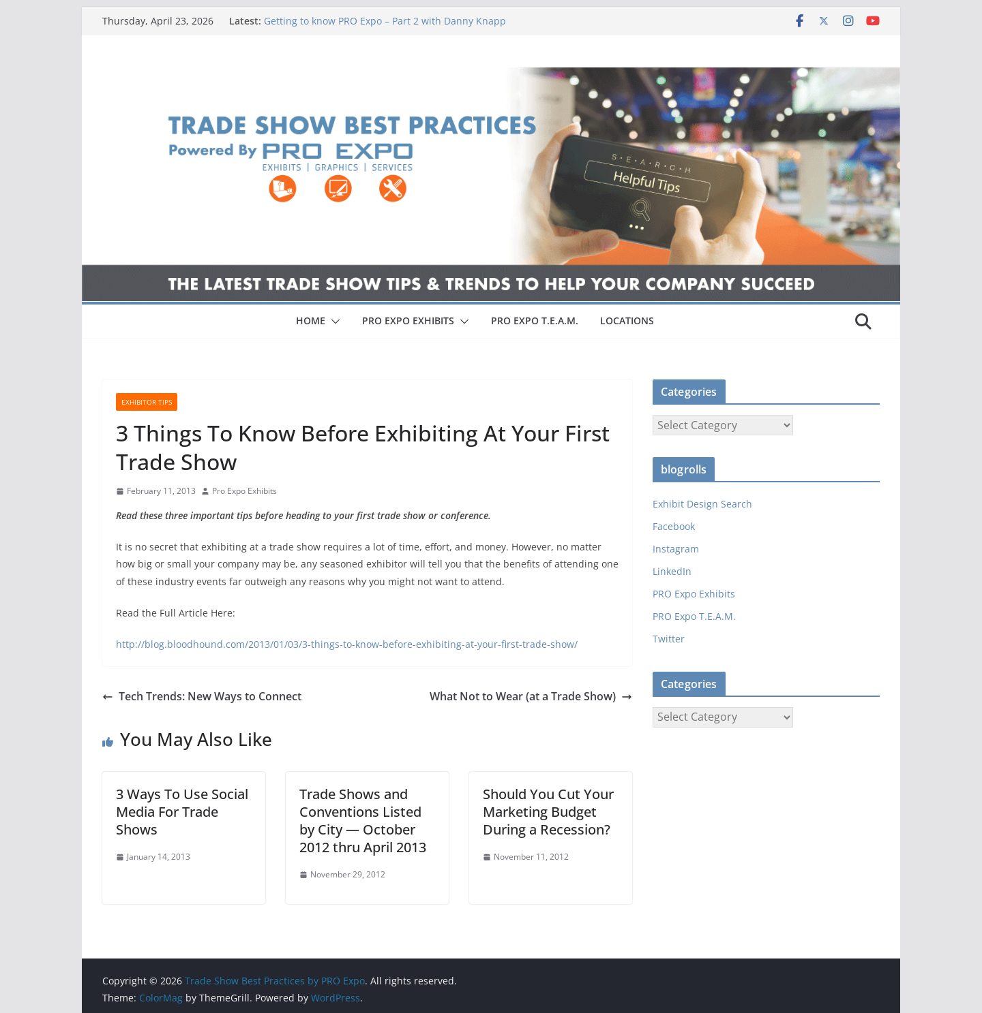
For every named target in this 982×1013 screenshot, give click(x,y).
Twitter (669, 638)
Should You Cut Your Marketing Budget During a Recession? (548, 812)
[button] (332, 321)
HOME (310, 320)
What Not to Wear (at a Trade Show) (531, 696)
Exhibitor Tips (146, 402)
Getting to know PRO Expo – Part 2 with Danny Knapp (385, 20)
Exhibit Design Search (702, 503)
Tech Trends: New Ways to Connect (201, 696)
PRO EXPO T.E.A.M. (534, 320)
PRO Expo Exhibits (694, 593)
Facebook (674, 526)
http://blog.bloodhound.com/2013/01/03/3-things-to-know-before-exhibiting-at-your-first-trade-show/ (347, 644)
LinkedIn (672, 571)
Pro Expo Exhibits (244, 491)
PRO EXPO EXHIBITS (408, 320)
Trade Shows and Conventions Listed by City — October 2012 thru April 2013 (362, 820)
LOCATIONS (627, 320)
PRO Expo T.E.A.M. (694, 616)
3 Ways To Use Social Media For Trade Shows (182, 812)
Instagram (676, 548)
